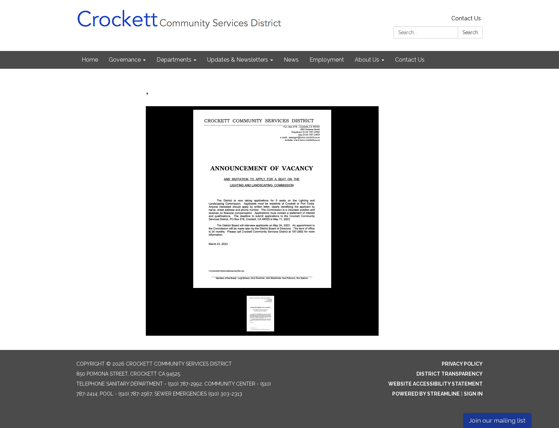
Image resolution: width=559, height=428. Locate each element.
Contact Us (466, 18)
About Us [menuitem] (367, 59)
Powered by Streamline (426, 394)
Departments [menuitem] (174, 59)
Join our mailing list (497, 420)
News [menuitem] (291, 59)
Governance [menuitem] (125, 59)
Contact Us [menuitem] (410, 59)
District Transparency (449, 374)
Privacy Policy (462, 364)
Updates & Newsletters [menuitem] (237, 59)
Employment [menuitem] (326, 59)
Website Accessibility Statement (435, 384)
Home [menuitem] (90, 59)
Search (470, 32)
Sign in (473, 394)
